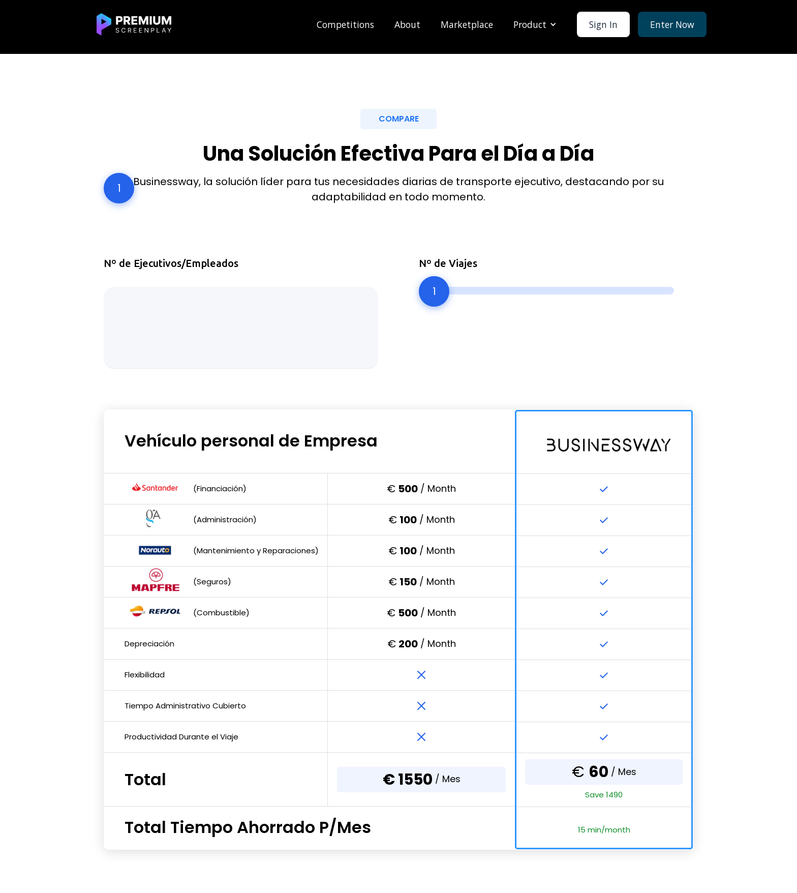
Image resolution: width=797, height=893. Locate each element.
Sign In (603, 24)
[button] (535, 24)
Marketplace (467, 24)
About (407, 24)
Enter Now (672, 24)
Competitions (345, 24)
